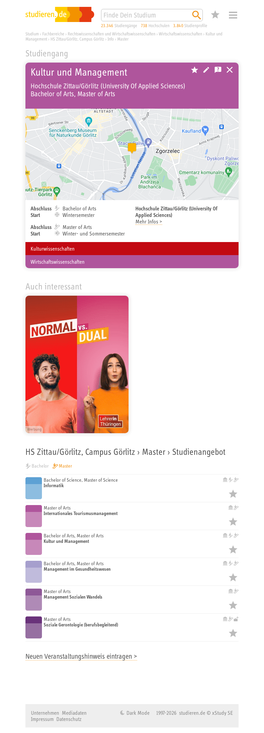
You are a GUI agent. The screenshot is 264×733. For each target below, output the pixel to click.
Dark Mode (137, 713)
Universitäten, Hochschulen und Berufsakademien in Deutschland (229, 70)
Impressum (42, 719)
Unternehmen (45, 713)
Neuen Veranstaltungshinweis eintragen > (81, 656)
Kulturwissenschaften (53, 248)
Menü (233, 15)
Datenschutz (68, 719)
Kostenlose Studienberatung (218, 70)
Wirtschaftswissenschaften (58, 262)
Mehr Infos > (148, 221)
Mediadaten (74, 713)
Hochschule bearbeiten (206, 70)
